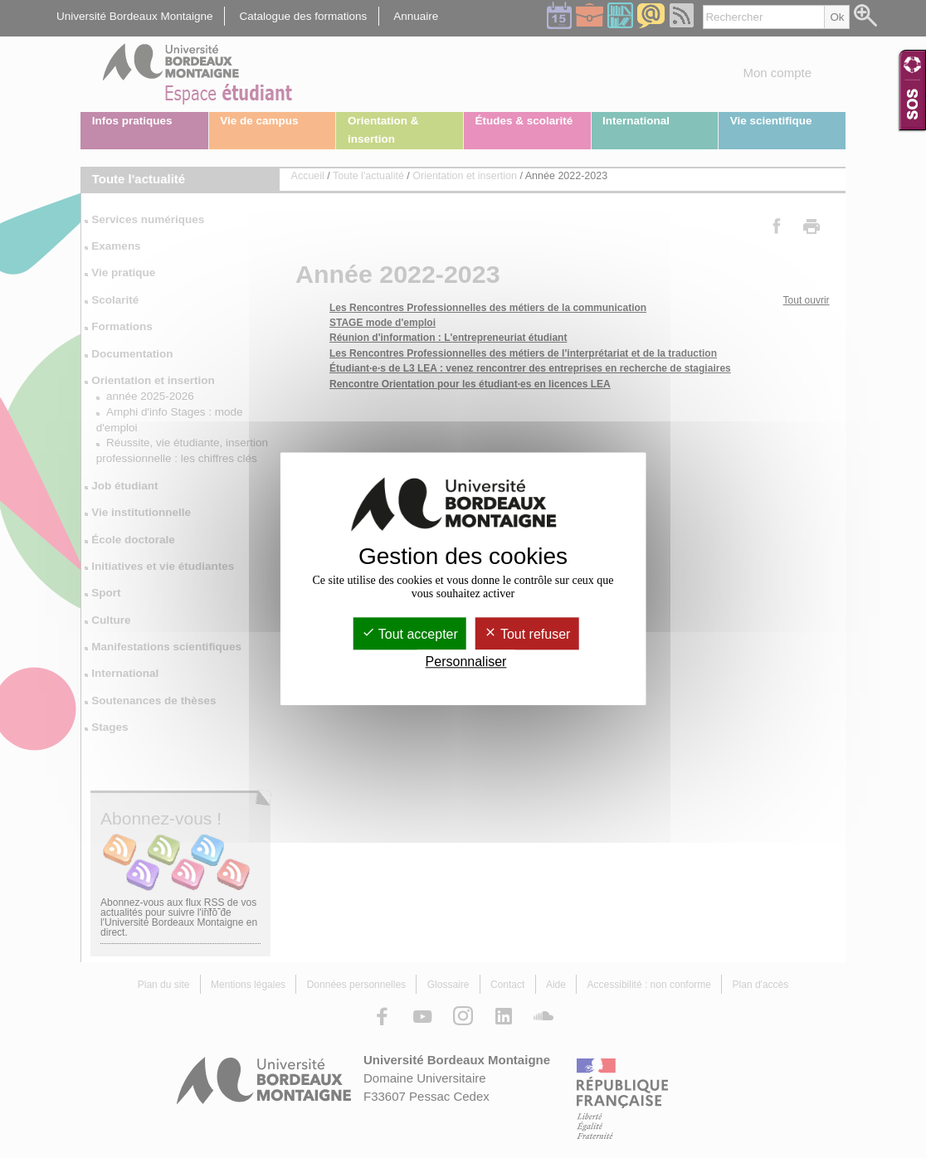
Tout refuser (527, 634)
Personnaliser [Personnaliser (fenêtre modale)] (466, 662)
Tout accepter (410, 634)
